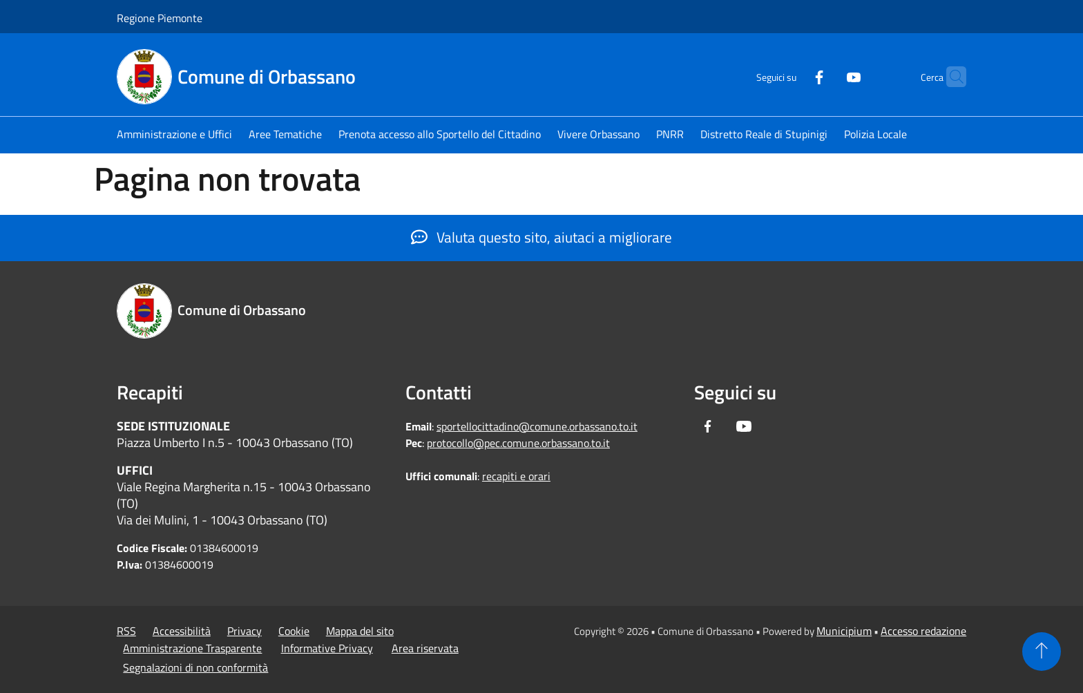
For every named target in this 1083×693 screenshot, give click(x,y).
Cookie (293, 631)
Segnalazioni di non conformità (195, 667)
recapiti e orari (516, 476)
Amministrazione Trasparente (192, 648)
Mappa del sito (360, 631)
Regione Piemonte (159, 18)
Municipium (844, 631)
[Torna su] (1041, 651)
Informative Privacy (327, 648)
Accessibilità (182, 631)
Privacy (244, 631)
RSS (126, 631)
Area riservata (425, 648)
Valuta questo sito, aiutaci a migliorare (541, 237)
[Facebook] (792, 75)
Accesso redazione (923, 631)
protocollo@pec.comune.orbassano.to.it (518, 443)
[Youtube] (827, 75)
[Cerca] (949, 76)
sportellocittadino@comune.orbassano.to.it (537, 426)
